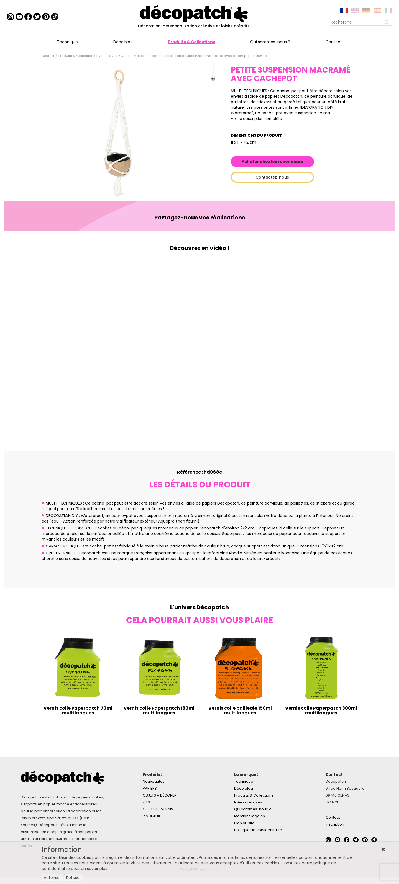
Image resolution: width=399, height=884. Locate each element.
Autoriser (52, 877)
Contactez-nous (272, 177)
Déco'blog (123, 42)
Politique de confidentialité (258, 830)
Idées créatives (248, 802)
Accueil (48, 55)
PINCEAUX (151, 816)
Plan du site (244, 823)
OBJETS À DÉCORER (160, 795)
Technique (67, 42)
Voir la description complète (256, 118)
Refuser (73, 877)
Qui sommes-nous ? (270, 42)
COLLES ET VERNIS (158, 809)
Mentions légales (249, 816)
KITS (146, 802)
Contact (334, 42)
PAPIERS (150, 788)
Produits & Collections (191, 42)
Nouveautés (154, 781)
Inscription (335, 824)
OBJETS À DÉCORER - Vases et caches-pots (135, 55)
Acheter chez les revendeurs (272, 161)
